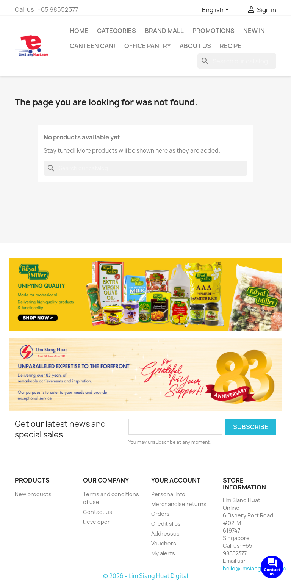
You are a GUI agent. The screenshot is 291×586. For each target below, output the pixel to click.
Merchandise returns (179, 504)
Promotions (213, 31)
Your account (175, 480)
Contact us (97, 511)
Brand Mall (164, 31)
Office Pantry (147, 46)
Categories (116, 31)
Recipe (230, 46)
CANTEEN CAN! (93, 46)
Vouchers (163, 543)
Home (79, 31)
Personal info (168, 494)
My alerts (163, 553)
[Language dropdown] (217, 10)
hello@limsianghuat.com (254, 568)
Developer (96, 521)
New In (254, 31)
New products (33, 494)
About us (195, 46)
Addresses (165, 533)
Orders (160, 513)
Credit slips (166, 523)
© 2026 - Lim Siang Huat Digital (145, 576)
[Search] (236, 61)
